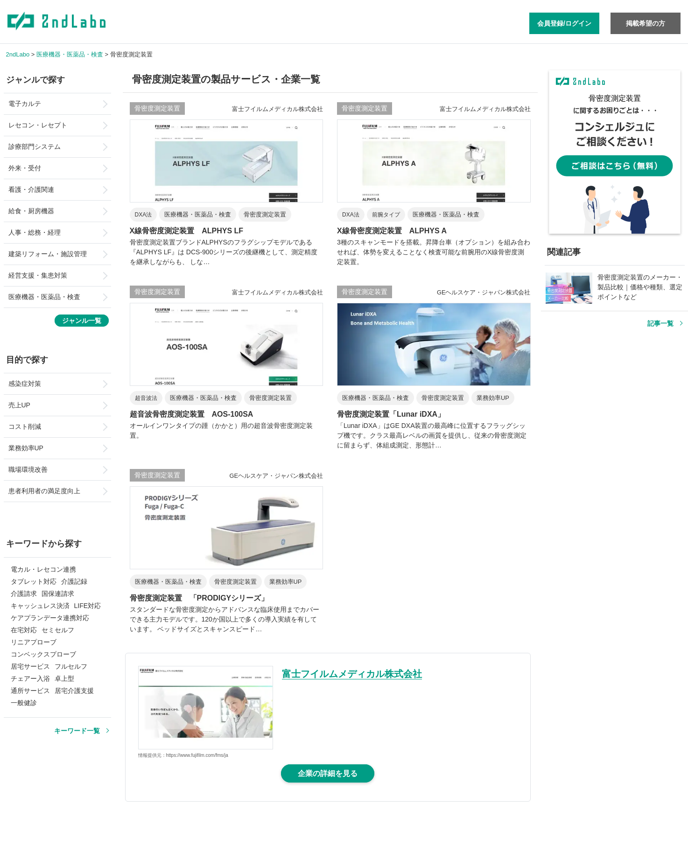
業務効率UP (25, 448)
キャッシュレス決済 (40, 605)
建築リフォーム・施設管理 (47, 254)
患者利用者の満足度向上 (44, 491)
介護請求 (24, 593)
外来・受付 (24, 168)
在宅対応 (24, 630)
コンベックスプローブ (43, 654)
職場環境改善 (28, 469)
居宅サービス (30, 666)
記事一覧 (660, 323)
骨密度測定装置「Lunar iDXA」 (391, 414)
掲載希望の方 (645, 23)
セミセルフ (58, 630)
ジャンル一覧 (81, 320)
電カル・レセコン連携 (43, 569)
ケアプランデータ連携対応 (50, 618)
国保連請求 (58, 593)
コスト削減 (24, 426)
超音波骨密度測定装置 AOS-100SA (191, 414)
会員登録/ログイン (564, 23)
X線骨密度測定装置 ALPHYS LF (187, 231)
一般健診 (24, 702)
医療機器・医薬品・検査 (44, 297)
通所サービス (30, 690)
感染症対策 (24, 383)
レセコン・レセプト (37, 125)
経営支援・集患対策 (37, 275)
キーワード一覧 (77, 730)
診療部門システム (34, 146)
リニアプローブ (33, 642)
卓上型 (64, 678)
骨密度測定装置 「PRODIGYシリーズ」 (199, 598)
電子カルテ (24, 103)
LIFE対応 (87, 605)
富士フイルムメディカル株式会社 (352, 674)
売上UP (19, 405)
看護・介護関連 (31, 189)
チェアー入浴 (30, 678)
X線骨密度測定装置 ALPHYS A (392, 231)
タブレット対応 (33, 581)
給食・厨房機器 (31, 211)
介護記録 (74, 581)
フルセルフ (71, 666)
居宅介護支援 (74, 690)
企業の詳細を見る (328, 773)
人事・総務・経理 (34, 232)
